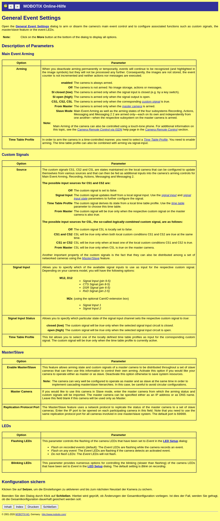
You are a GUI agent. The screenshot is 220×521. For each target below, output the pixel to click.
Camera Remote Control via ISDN (99, 129)
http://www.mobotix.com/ (54, 518)
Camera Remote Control (161, 129)
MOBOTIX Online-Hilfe (44, 6)
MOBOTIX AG (22, 518)
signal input (169, 196)
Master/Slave (90, 261)
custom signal (151, 101)
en (216, 510)
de (211, 510)
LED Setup (170, 444)
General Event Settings (32, 26)
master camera (132, 106)
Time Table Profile (156, 139)
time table (177, 204)
